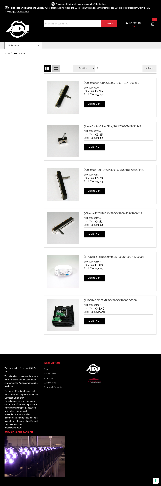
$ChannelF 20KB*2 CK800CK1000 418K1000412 (113, 213)
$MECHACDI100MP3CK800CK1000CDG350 (110, 300)
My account (135, 23)
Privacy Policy (50, 373)
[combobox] (80, 23)
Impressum (49, 378)
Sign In (135, 26)
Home (7, 53)
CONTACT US (50, 382)
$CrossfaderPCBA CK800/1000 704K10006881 (112, 82)
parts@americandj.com (15, 408)
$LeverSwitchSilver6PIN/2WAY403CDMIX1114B (112, 126)
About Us (48, 369)
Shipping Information (53, 387)
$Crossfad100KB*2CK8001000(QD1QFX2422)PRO (114, 169)
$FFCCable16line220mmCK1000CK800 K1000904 (114, 256)
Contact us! (100, 4)
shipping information (19, 11)
